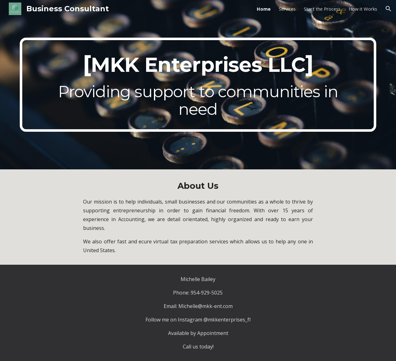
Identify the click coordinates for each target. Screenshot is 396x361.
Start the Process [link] (322, 9)
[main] (198, 85)
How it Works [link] (363, 9)
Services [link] (287, 9)
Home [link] (264, 9)
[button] (388, 8)
